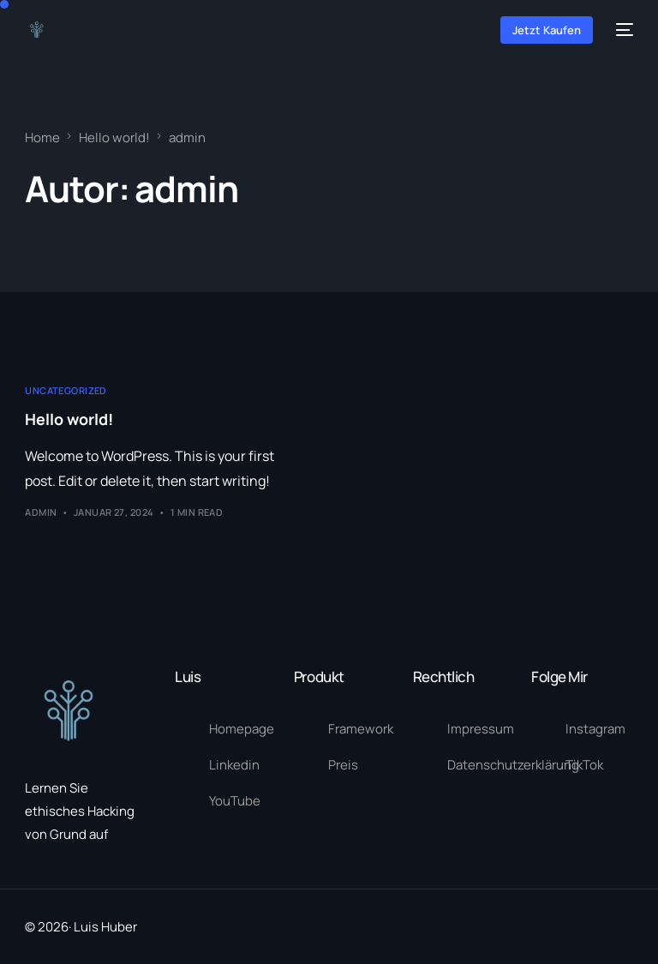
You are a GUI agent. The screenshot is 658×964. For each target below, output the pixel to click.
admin (41, 512)
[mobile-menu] (621, 29)
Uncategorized (66, 390)
